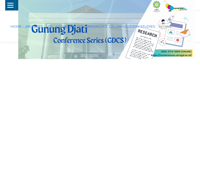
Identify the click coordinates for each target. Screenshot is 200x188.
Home (16, 26)
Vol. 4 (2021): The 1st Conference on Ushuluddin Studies (100, 26)
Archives (34, 26)
